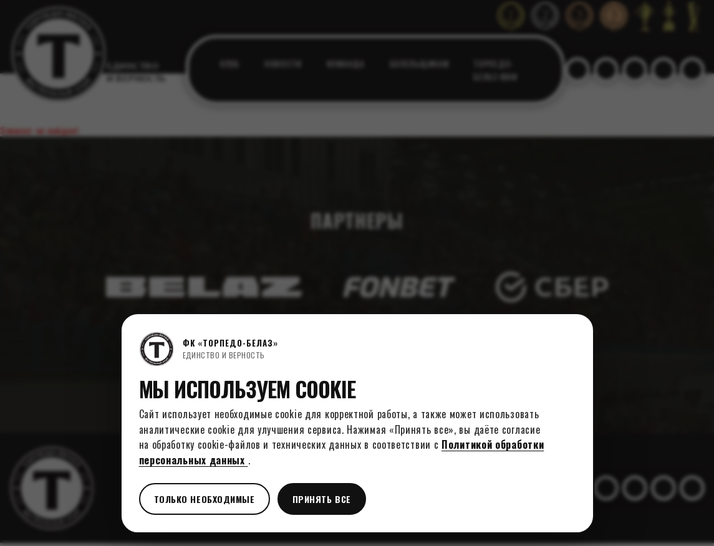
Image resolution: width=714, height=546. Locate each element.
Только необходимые (204, 498)
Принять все (321, 498)
